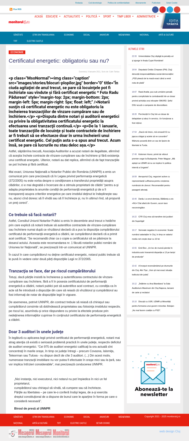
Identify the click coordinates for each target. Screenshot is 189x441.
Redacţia (79, 3)
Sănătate (18, 34)
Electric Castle (35, 41)
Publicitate (156, 3)
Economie (69, 34)
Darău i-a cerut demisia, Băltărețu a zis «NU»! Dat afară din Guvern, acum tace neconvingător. (152, 203)
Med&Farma (124, 34)
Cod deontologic (95, 3)
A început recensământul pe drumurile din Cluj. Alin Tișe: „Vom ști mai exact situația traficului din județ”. (152, 270)
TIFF (15, 41)
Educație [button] (52, 16)
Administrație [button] (146, 16)
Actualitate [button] (72, 16)
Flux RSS (17, 9)
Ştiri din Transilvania (43, 34)
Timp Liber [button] (124, 16)
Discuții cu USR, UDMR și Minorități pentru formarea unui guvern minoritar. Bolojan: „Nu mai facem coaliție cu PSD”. (153, 305)
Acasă (39, 16)
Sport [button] (107, 16)
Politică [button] (92, 16)
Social (86, 34)
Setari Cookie (171, 3)
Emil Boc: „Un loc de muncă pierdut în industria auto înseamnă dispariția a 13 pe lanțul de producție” (153, 252)
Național (144, 34)
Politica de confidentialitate (119, 3)
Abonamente (140, 3)
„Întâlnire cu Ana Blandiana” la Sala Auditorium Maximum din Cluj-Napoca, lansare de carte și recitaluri (153, 288)
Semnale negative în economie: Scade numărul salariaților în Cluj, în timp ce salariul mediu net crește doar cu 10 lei (152, 234)
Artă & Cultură (166, 34)
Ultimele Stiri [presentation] (136, 48)
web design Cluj (169, 431)
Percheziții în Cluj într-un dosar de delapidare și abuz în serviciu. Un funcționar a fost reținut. (152, 118)
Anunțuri (104, 34)
